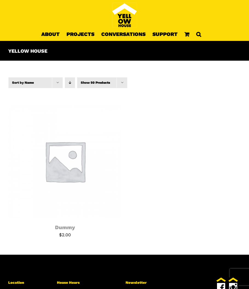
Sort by (23, 83)
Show (95, 83)
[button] (198, 34)
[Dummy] (65, 107)
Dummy (65, 227)
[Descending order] (70, 82)
